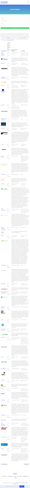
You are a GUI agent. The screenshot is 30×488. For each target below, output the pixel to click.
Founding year (8, 43)
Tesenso (2, 448)
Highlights (10, 476)
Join (18, 476)
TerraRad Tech (3, 437)
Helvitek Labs (3, 174)
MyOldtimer (3, 283)
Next (26, 464)
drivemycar (3, 85)
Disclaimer (18, 482)
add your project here (9, 40)
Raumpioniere (3, 368)
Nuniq (2, 319)
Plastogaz (2, 337)
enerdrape (3, 104)
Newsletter (25, 476)
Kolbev (2, 235)
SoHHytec (3, 380)
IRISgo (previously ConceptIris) (3, 228)
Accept (22, 486)
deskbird (2, 63)
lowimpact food (3, 265)
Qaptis (2, 356)
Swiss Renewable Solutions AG (3, 424)
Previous (4, 464)
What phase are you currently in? (9, 48)
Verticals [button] (4, 476)
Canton (8, 45)
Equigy (2, 144)
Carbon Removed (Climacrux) (3, 54)
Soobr (2, 388)
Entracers (2, 128)
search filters (21, 37)
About (21, 476)
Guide (15, 476)
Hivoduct (2, 183)
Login (15, 477)
